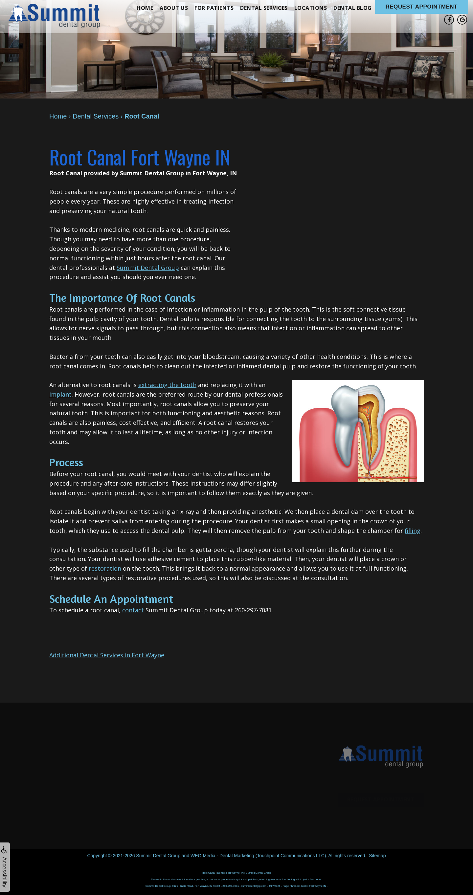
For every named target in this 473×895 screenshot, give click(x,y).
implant (60, 394)
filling (412, 531)
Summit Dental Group (148, 268)
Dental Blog (352, 7)
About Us (174, 7)
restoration (105, 568)
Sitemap (377, 855)
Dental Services (264, 7)
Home (145, 7)
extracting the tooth (167, 385)
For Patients (214, 7)
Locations (310, 7)
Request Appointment (422, 7)
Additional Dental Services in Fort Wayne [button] (106, 655)
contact (133, 610)
